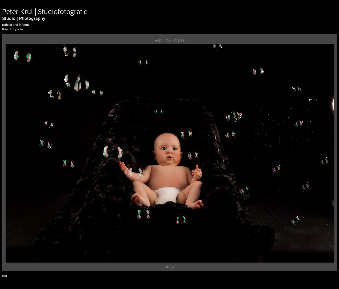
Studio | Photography (23, 18)
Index (168, 40)
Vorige (158, 40)
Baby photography (12, 29)
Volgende (179, 40)
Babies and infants (15, 24)
